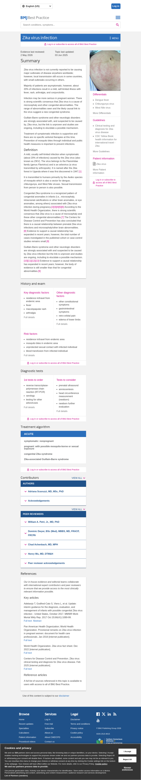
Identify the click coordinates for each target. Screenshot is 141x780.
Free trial (49, 724)
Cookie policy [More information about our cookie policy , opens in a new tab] (101, 764)
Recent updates (26, 724)
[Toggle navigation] (117, 17)
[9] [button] (47, 241)
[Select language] (37, 6)
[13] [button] (37, 261)
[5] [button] (60, 207)
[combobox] (68, 25)
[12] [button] (33, 261)
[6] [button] (62, 207)
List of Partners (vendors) (16, 776)
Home (21, 719)
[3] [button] (55, 207)
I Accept (127, 751)
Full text (28, 621)
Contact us (50, 742)
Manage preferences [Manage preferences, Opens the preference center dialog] (127, 768)
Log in (115, 6)
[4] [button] (57, 207)
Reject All (127, 759)
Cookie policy (77, 733)
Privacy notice (77, 728)
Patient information (27, 737)
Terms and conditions (80, 724)
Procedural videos (27, 742)
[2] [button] (52, 207)
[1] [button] (80, 171)
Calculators (24, 733)
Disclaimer (75, 719)
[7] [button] (62, 217)
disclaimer (64, 696)
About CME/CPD (52, 737)
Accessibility (76, 737)
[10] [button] (26, 261)
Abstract (36, 621)
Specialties (24, 728)
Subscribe (49, 728)
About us (49, 733)
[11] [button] (30, 261)
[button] (110, 38)
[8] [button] (25, 231)
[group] (53, 491)
